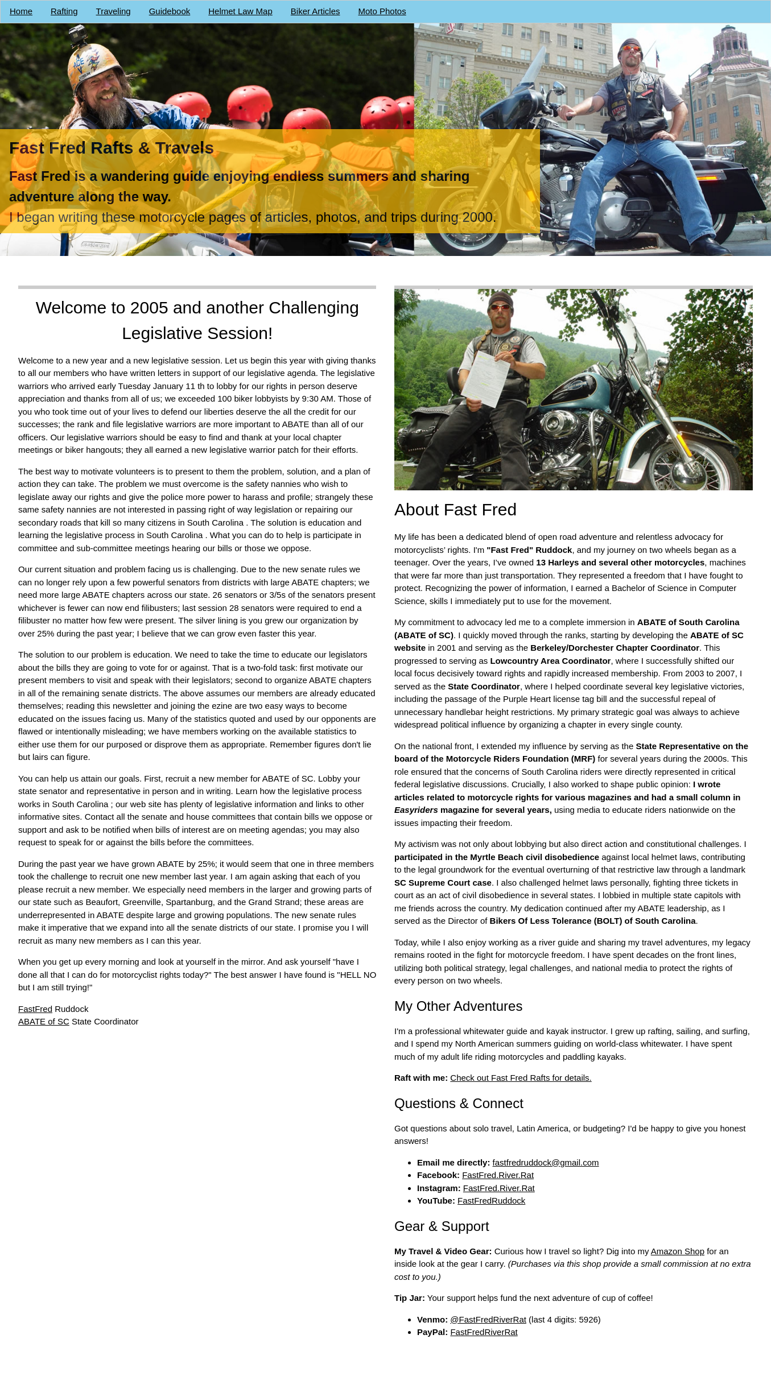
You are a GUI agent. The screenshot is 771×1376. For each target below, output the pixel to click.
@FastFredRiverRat (489, 1319)
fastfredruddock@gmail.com (546, 1162)
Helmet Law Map (240, 11)
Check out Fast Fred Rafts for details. (521, 1077)
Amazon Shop (677, 1251)
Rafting (64, 11)
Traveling (113, 11)
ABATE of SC (43, 1021)
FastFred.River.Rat (498, 1175)
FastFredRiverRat (484, 1332)
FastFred (35, 1009)
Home (21, 11)
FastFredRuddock (492, 1200)
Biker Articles (315, 11)
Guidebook (170, 11)
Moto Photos (382, 11)
